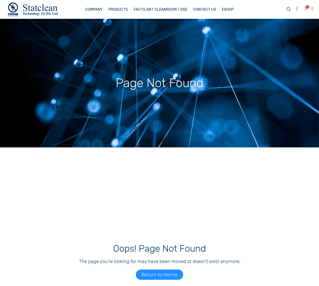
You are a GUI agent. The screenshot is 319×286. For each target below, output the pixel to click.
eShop (228, 9)
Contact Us (204, 9)
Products (118, 9)
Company (94, 9)
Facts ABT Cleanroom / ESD (160, 9)
